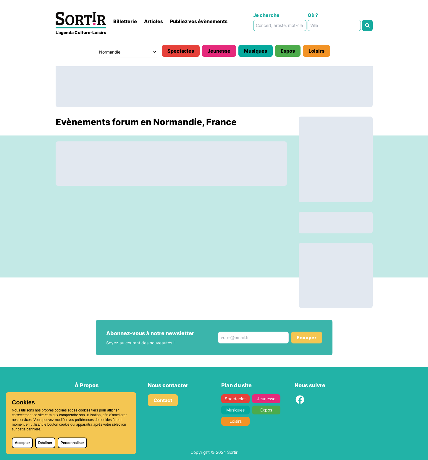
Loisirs (316, 51)
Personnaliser (72, 443)
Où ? (313, 15)
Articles (153, 21)
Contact (163, 400)
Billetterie (125, 21)
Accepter (22, 443)
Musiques (255, 51)
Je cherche (266, 15)
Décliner (45, 443)
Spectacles (180, 51)
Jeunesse (219, 51)
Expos (288, 51)
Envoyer (306, 337)
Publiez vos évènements (198, 21)
